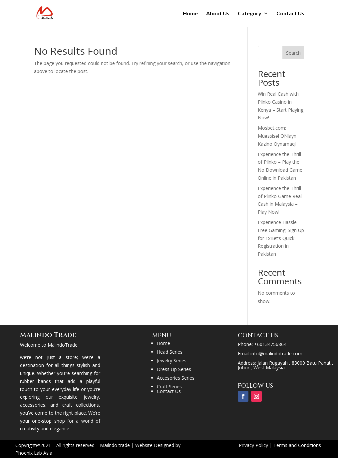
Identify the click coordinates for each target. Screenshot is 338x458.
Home (190, 13)
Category (249, 13)
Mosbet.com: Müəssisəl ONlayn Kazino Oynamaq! (277, 136)
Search (293, 53)
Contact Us (290, 13)
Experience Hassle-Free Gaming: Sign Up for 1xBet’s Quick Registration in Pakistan (281, 238)
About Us (217, 13)
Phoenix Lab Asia (33, 453)
